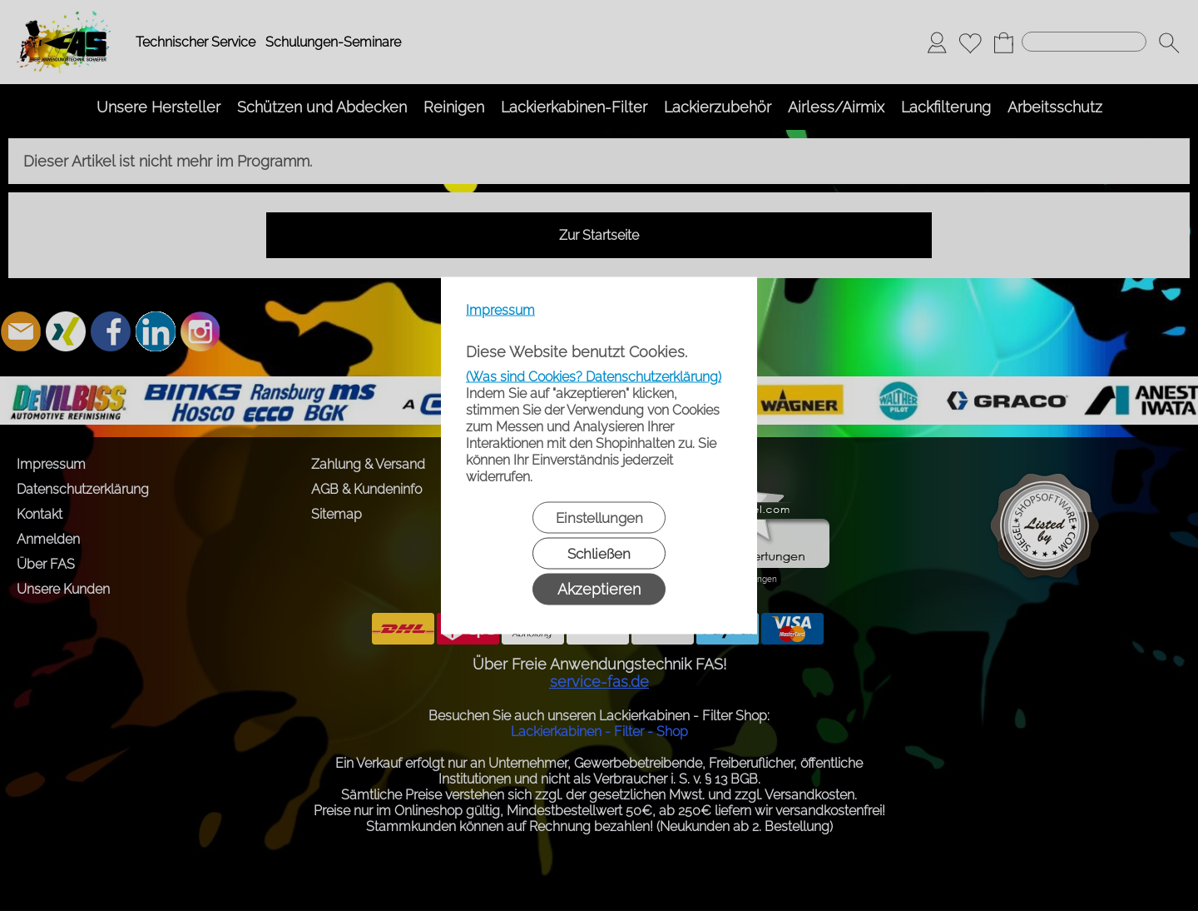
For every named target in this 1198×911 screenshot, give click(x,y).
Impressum (500, 310)
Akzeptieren (599, 589)
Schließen (599, 553)
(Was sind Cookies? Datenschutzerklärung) (593, 377)
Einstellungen (599, 518)
